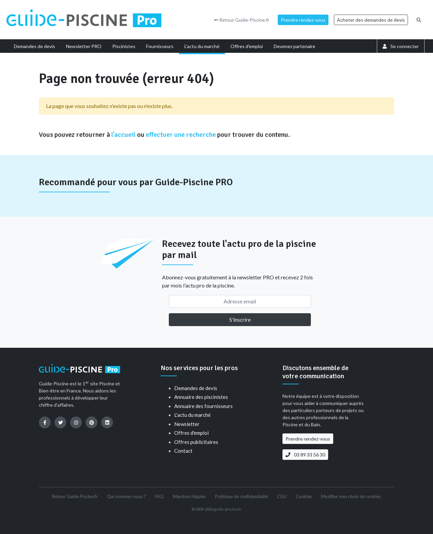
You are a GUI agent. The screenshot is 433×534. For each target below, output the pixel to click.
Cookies (304, 496)
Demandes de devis (195, 388)
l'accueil (123, 134)
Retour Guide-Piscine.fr (241, 20)
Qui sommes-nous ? (126, 496)
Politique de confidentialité (241, 496)
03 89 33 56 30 (305, 454)
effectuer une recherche (181, 134)
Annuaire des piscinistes (201, 397)
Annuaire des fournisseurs (203, 406)
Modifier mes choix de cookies (351, 496)
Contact (183, 451)
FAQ (159, 496)
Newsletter (187, 424)
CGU (282, 496)
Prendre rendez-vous (303, 20)
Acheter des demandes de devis (371, 20)
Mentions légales (189, 496)
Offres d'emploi (191, 433)
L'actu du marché (192, 415)
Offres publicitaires (196, 442)
